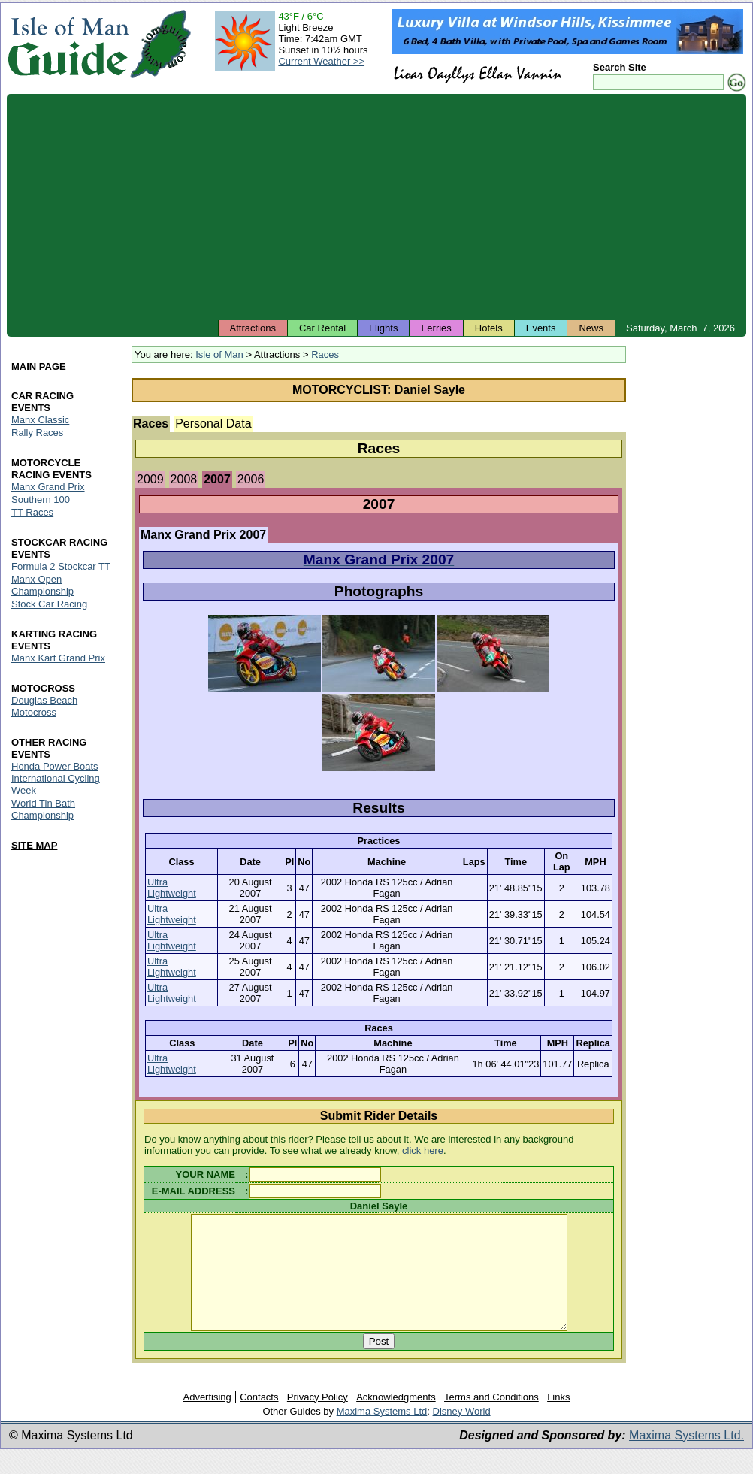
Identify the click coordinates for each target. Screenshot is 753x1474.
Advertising (207, 1419)
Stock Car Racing (49, 604)
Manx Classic (40, 419)
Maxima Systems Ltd (382, 1433)
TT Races (32, 512)
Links (558, 1419)
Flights (383, 328)
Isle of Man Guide (68, 44)
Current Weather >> (321, 61)
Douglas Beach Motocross (44, 706)
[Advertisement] (376, 206)
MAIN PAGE (38, 366)
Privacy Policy (317, 1419)
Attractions (253, 328)
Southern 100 (40, 499)
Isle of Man (219, 354)
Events (541, 328)
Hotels (489, 328)
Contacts (259, 1419)
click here (422, 1150)
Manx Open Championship (42, 585)
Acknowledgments (396, 1419)
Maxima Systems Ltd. (686, 1457)
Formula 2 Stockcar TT (60, 566)
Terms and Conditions (491, 1419)
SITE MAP (34, 846)
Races (325, 354)
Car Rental (322, 328)
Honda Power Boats (54, 766)
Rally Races (37, 432)
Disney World (462, 1433)
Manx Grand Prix (48, 486)
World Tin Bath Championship (43, 810)
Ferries (436, 328)
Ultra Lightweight (171, 887)
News (591, 328)
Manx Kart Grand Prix (58, 658)
